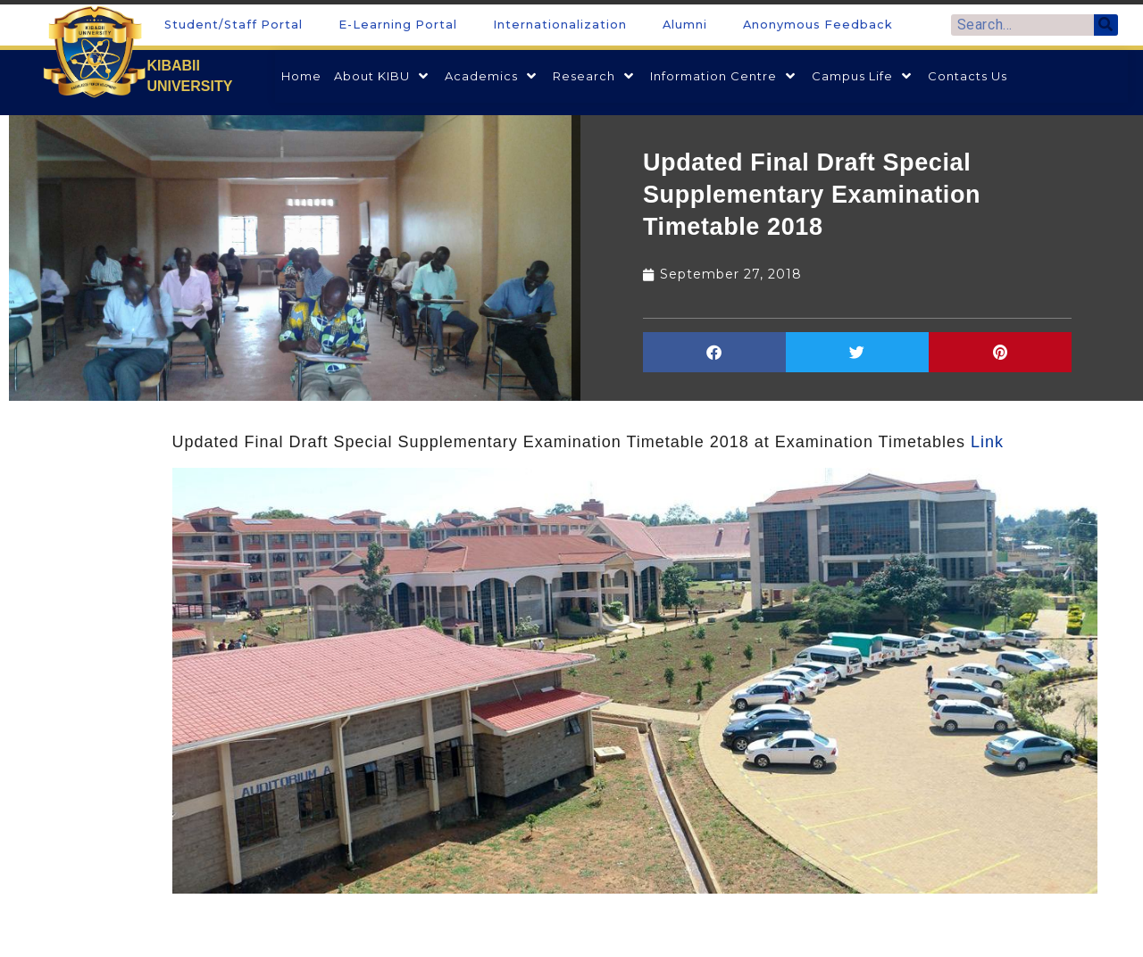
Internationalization (560, 24)
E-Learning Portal (397, 24)
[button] (714, 352)
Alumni (685, 24)
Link (987, 442)
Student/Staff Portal (233, 24)
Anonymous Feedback (818, 24)
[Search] (1106, 25)
